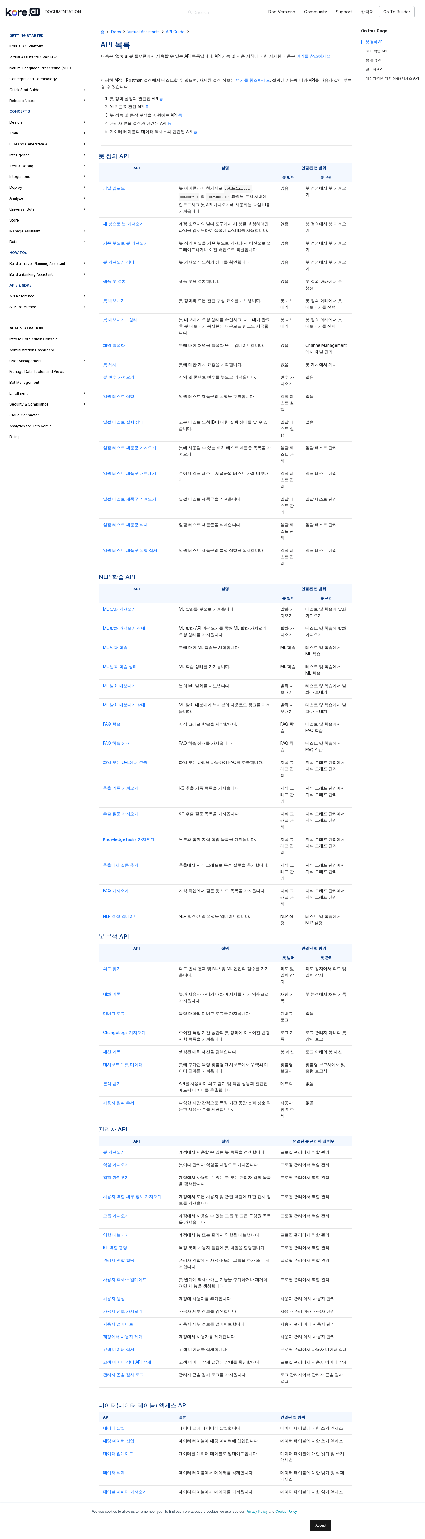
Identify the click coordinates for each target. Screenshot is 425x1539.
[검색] (190, 13)
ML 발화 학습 (115, 647)
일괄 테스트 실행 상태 (123, 421)
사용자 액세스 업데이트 (125, 1279)
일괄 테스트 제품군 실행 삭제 (130, 550)
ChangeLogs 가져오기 (124, 1032)
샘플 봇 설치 (114, 281)
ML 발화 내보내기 (119, 685)
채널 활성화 (114, 345)
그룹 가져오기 (116, 1215)
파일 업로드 (114, 188)
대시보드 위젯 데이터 (123, 1064)
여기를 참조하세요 (313, 55)
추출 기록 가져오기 (120, 787)
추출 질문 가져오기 (120, 813)
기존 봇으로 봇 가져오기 (125, 242)
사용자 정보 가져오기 (123, 1311)
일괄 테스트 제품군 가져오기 (129, 447)
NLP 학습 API (376, 51)
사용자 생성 (114, 1298)
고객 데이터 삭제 (118, 1349)
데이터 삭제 (114, 1472)
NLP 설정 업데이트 (120, 916)
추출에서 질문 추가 (120, 864)
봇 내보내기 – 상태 (120, 319)
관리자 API (374, 69)
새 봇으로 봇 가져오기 (123, 223)
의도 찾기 (112, 968)
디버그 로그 (114, 1013)
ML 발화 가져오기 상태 (124, 628)
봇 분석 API (375, 60)
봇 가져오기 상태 (118, 262)
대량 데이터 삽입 (118, 1440)
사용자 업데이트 (118, 1323)
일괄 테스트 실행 (118, 396)
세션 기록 (112, 1051)
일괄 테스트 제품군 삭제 (125, 524)
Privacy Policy (257, 1512)
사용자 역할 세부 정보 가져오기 (132, 1196)
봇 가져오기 (114, 1151)
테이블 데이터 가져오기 (125, 1491)
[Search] (227, 12)
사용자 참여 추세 (118, 1102)
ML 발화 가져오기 (119, 608)
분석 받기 (112, 1083)
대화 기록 (112, 994)
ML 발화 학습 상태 (120, 666)
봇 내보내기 (114, 300)
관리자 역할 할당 (118, 1260)
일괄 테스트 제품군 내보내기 (129, 473)
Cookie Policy (286, 1512)
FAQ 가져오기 (116, 890)
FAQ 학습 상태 (116, 743)
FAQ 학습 (111, 723)
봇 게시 (110, 364)
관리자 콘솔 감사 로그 (123, 1374)
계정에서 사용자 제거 (123, 1336)
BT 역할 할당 (115, 1247)
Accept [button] (320, 1525)
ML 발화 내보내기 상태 (124, 704)
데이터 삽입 (114, 1427)
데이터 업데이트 (118, 1453)
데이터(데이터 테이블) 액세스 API (392, 78)
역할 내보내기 (116, 1234)
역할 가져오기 (116, 1164)
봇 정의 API (375, 42)
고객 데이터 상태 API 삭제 (127, 1361)
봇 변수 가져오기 (118, 377)
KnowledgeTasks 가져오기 (128, 839)
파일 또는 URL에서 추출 (125, 762)
